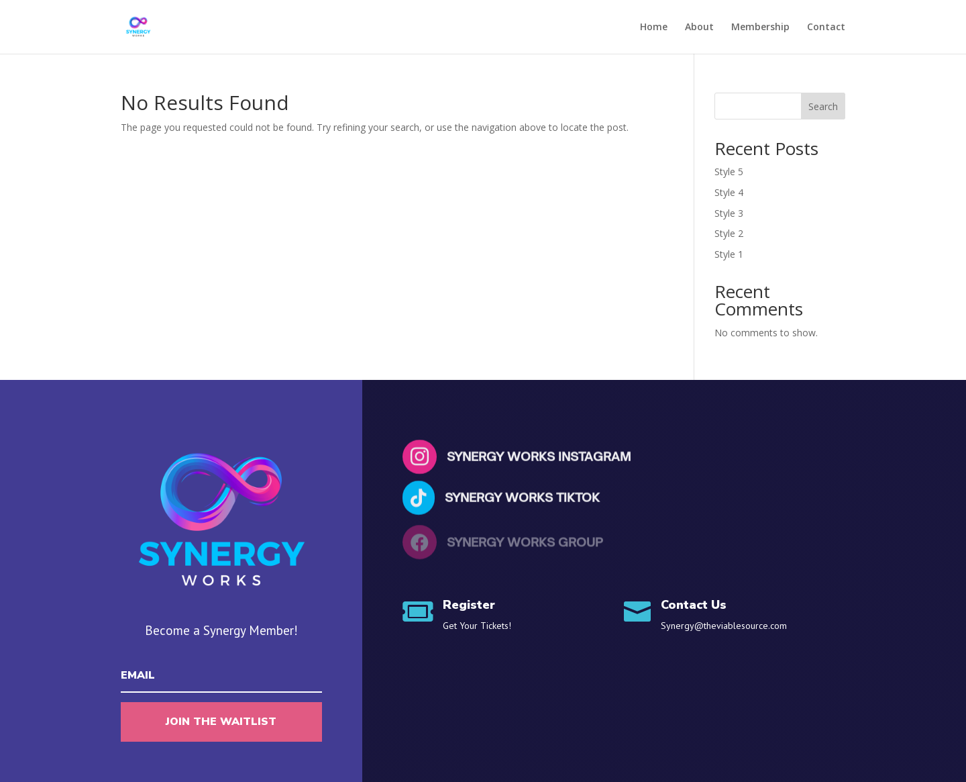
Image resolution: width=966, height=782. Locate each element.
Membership (760, 27)
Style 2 (728, 233)
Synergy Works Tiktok (522, 498)
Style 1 (728, 254)
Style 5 (728, 171)
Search (823, 106)
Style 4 (728, 192)
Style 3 (728, 213)
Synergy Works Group (525, 543)
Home (653, 27)
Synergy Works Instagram (539, 457)
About (699, 27)
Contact (826, 27)
